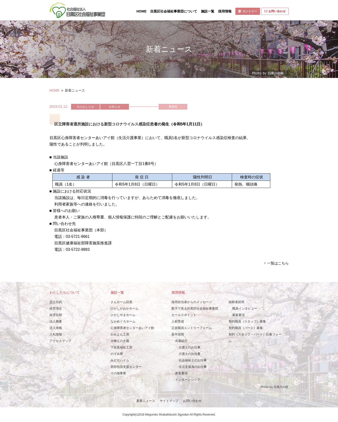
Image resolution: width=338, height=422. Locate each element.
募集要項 (181, 373)
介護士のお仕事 (189, 347)
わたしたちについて (65, 292)
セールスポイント (184, 315)
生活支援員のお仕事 (193, 367)
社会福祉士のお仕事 (193, 360)
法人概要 (56, 321)
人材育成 (178, 321)
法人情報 (56, 328)
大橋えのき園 (120, 341)
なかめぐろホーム (123, 321)
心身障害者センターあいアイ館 (132, 328)
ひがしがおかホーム (125, 308)
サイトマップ (169, 401)
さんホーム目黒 (121, 302)
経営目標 (56, 315)
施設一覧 (207, 11)
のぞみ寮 (117, 354)
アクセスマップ (60, 341)
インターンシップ (187, 379)
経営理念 (56, 308)
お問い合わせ (275, 11)
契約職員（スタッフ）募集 (247, 321)
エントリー (247, 11)
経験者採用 (236, 302)
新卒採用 (178, 334)
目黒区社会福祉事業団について (173, 11)
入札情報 (56, 334)
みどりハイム (120, 360)
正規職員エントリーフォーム (192, 328)
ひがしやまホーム (123, 315)
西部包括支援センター (126, 367)
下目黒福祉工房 (121, 347)
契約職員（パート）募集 (246, 328)
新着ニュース (145, 401)
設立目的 (56, 302)
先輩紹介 (181, 341)
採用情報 (225, 11)
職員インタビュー (244, 308)
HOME (142, 11)
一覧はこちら (278, 263)
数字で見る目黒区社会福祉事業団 (195, 308)
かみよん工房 (120, 334)
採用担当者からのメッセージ (192, 302)
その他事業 (118, 373)
